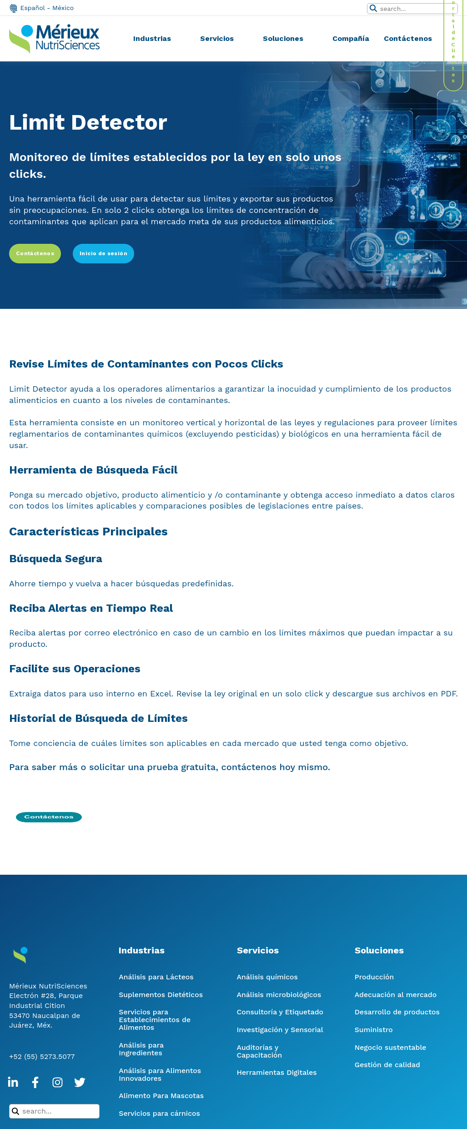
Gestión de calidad (387, 1065)
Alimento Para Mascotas (161, 1095)
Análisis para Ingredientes (141, 1049)
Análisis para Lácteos (156, 977)
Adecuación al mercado (396, 994)
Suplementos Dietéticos (161, 994)
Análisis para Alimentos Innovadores (160, 1074)
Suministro (374, 1029)
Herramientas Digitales (277, 1072)
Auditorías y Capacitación (259, 1051)
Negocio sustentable (391, 1047)
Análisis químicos (267, 977)
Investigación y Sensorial (280, 1029)
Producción (374, 977)
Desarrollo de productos (397, 1012)
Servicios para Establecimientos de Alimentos (155, 1019)
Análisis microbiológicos (279, 994)
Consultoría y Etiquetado (280, 1012)
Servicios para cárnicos (159, 1113)
